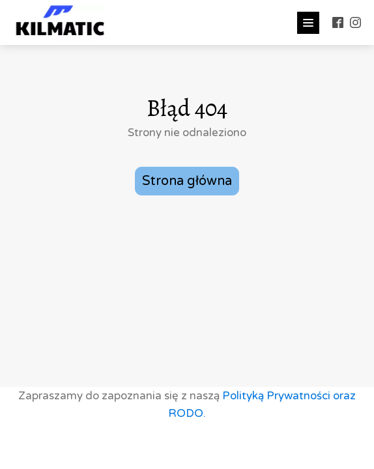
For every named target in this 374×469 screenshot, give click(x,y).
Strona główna (187, 181)
